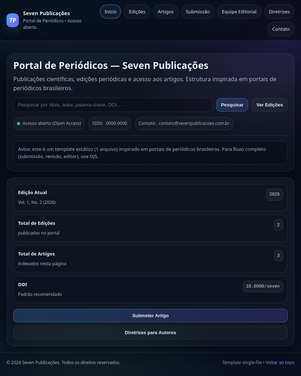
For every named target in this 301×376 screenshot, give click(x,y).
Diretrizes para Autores (150, 332)
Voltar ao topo (280, 362)
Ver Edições (269, 105)
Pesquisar (232, 105)
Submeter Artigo (150, 315)
